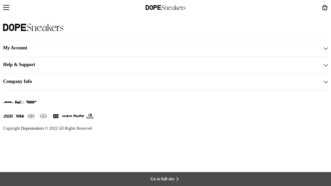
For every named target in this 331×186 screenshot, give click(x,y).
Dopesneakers (32, 128)
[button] (6, 8)
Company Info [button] (165, 82)
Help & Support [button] (165, 65)
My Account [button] (165, 48)
